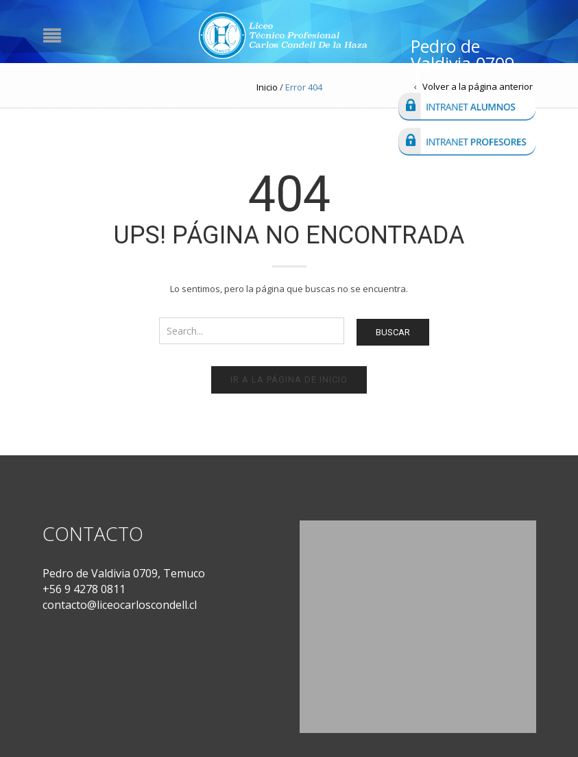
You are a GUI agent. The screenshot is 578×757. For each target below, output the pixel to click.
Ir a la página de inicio (289, 379)
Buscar (393, 332)
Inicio (267, 87)
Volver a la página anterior (477, 86)
